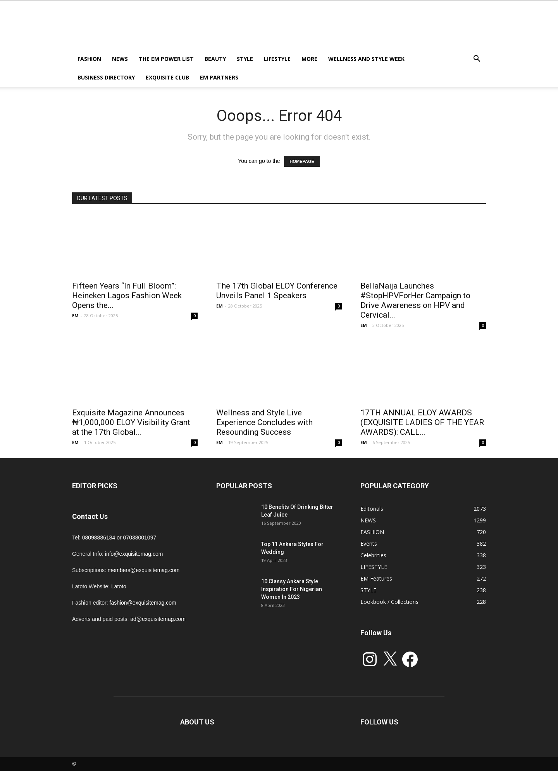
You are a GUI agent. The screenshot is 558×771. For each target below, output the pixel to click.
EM (75, 315)
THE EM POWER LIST (166, 58)
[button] (476, 59)
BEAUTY (215, 58)
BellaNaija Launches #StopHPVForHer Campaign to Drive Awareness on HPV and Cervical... (415, 300)
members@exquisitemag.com (143, 570)
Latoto (118, 586)
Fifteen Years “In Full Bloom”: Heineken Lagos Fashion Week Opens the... (127, 295)
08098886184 (98, 537)
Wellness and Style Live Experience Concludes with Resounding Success (264, 422)
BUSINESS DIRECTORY (106, 77)
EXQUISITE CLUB (167, 77)
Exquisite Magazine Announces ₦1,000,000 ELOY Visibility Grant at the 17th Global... (131, 422)
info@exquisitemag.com (134, 554)
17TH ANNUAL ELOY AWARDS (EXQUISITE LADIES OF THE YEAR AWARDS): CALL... (422, 422)
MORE (309, 58)
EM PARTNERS (219, 77)
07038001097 (140, 537)
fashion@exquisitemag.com (143, 603)
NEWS (120, 58)
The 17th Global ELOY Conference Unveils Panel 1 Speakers (277, 290)
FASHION (89, 58)
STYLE (245, 58)
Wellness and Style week (366, 58)
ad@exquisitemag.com (158, 619)
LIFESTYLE (277, 58)
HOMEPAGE (302, 161)
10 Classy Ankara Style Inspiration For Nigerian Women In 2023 (291, 589)
